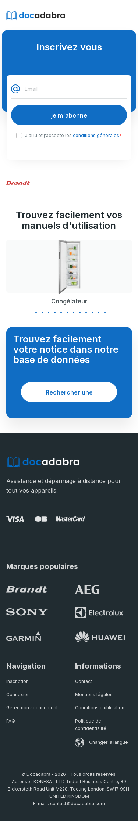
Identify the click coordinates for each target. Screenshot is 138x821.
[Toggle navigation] (126, 15)
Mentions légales (94, 694)
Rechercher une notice (69, 395)
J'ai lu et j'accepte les (73, 135)
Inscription (17, 681)
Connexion (18, 694)
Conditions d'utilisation (99, 707)
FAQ (10, 721)
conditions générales (96, 135)
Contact (83, 681)
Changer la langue (101, 742)
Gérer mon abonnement (32, 707)
